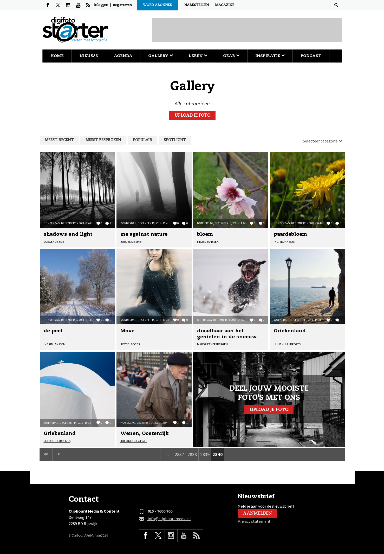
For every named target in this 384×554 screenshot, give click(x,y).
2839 (205, 454)
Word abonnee (157, 5)
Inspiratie (270, 56)
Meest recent (59, 140)
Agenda (123, 56)
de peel (53, 331)
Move (127, 331)
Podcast (311, 56)
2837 (179, 454)
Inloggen (101, 5)
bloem (205, 234)
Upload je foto (192, 116)
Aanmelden (257, 514)
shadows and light (68, 234)
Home (57, 56)
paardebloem (290, 234)
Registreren (122, 5)
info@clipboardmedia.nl (165, 519)
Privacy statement (254, 521)
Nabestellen (196, 5)
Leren (198, 56)
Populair (142, 140)
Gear (231, 56)
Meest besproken (103, 140)
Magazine (224, 5)
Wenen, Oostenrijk (144, 433)
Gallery (160, 56)
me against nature (143, 234)
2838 (192, 454)
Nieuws (89, 56)
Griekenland (290, 331)
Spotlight (175, 140)
